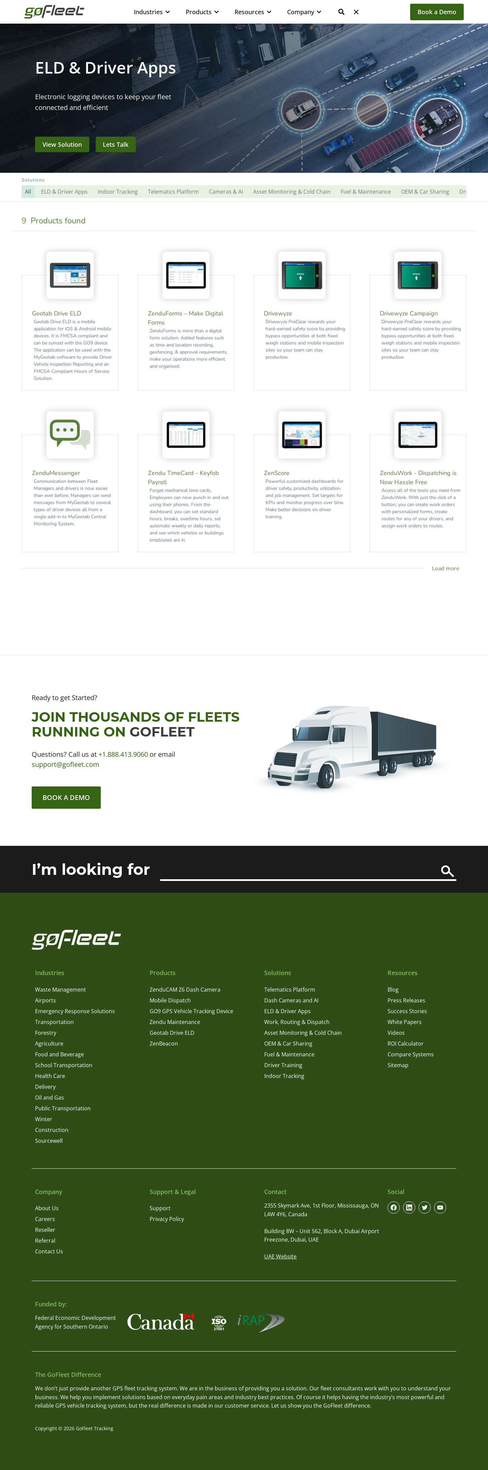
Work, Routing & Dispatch (297, 1022)
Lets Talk (115, 144)
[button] (244, 187)
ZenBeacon (164, 1043)
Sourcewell (49, 1140)
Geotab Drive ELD (172, 1032)
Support (160, 1208)
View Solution (62, 144)
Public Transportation (63, 1108)
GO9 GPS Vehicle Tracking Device (191, 1011)
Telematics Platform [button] (173, 191)
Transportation (54, 1022)
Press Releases (406, 1000)
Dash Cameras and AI (291, 1000)
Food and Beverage (59, 1054)
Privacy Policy (167, 1219)
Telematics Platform (289, 989)
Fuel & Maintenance (289, 1054)
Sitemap (398, 1065)
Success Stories (407, 1011)
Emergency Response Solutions (75, 1011)
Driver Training (283, 1065)
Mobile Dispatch (170, 1000)
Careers (45, 1219)
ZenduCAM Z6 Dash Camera (185, 989)
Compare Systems (411, 1054)
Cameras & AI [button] (226, 191)
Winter (43, 1119)
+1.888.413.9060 (123, 754)
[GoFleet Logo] (54, 12)
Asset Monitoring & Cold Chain (303, 1032)
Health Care (50, 1076)
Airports (45, 1000)
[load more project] (447, 568)
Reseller (45, 1229)
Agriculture (49, 1043)
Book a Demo (437, 12)
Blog (393, 989)
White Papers (405, 1022)
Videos (396, 1032)
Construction (51, 1130)
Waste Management (60, 989)
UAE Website (280, 1256)
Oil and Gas (49, 1097)
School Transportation (63, 1065)
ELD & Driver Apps (287, 1011)
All (28, 191)
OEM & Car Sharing (288, 1043)
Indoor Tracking (284, 1076)
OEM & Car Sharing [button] (425, 191)
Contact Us (49, 1251)
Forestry (45, 1032)
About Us (47, 1208)
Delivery (45, 1086)
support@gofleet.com (65, 764)
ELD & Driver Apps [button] (64, 191)
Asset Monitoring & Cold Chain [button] (292, 191)
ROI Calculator (406, 1043)
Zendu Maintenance (175, 1022)
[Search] (447, 871)
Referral (45, 1240)
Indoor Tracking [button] (118, 191)
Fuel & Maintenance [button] (366, 191)
